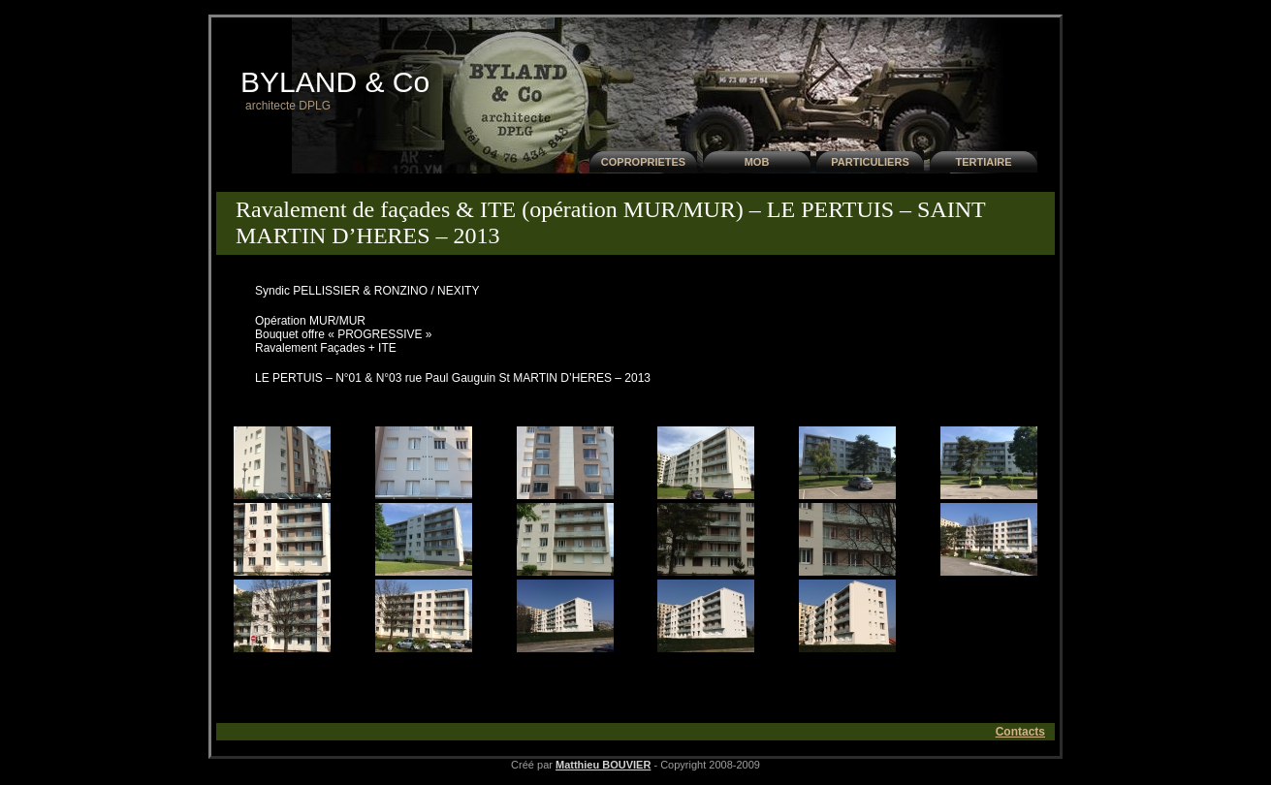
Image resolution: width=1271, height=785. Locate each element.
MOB (757, 162)
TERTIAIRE (983, 162)
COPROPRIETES (643, 162)
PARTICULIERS (869, 162)
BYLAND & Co (334, 82)
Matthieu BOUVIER (603, 764)
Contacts (1020, 731)
